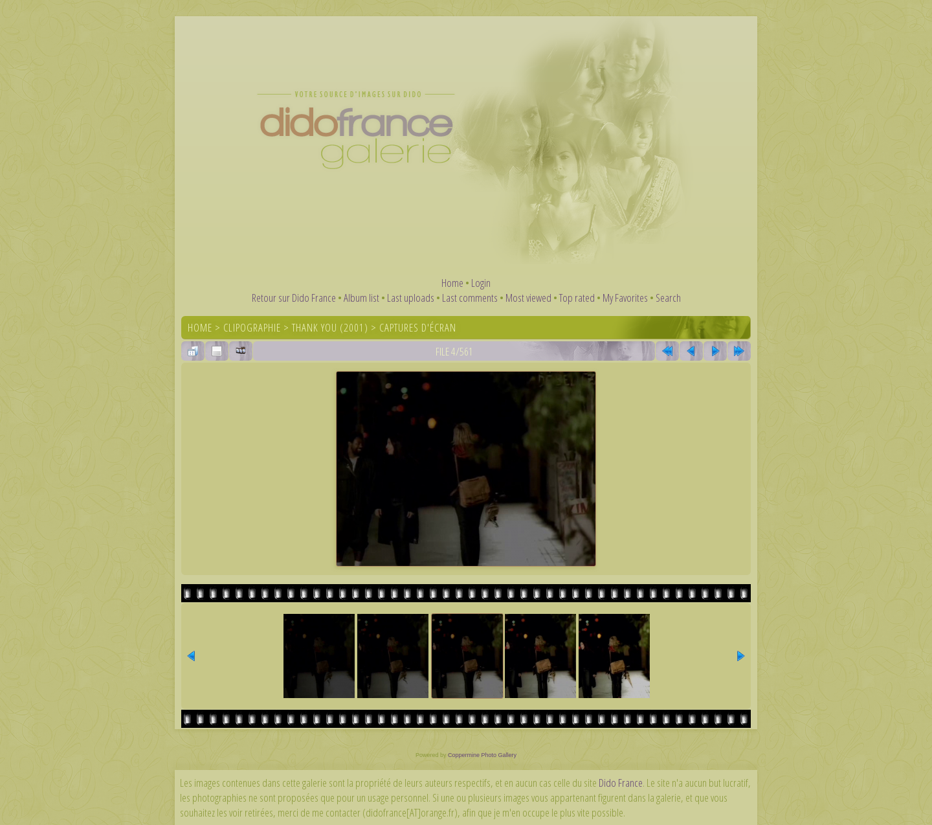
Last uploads (410, 297)
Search (668, 297)
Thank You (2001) (330, 327)
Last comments (470, 297)
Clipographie (252, 327)
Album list (361, 297)
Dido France (621, 782)
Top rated (577, 297)
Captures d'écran (417, 327)
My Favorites (625, 297)
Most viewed (528, 297)
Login (481, 282)
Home (452, 282)
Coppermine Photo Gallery (482, 755)
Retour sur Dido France (294, 297)
